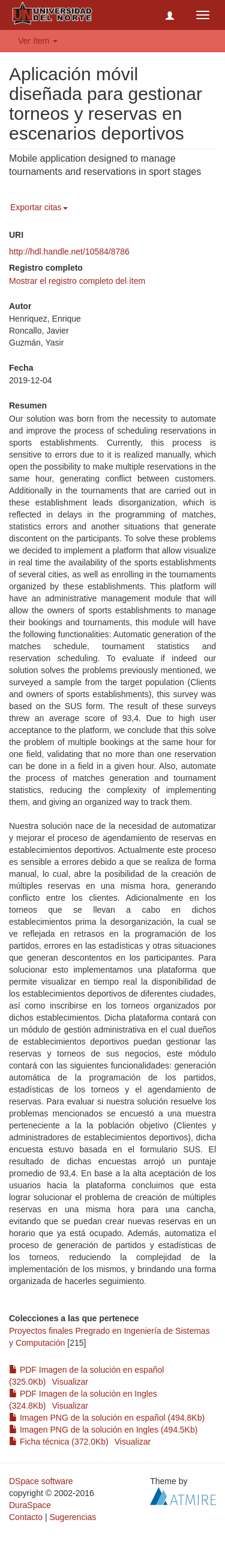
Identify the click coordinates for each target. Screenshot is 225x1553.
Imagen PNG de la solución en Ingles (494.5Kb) (103, 1429)
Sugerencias (72, 1517)
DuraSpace (30, 1505)
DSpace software (41, 1481)
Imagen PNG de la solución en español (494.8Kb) (107, 1417)
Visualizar (70, 1382)
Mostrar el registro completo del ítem (77, 281)
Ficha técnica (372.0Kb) (59, 1441)
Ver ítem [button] (38, 41)
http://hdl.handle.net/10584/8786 (69, 251)
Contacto (26, 1517)
